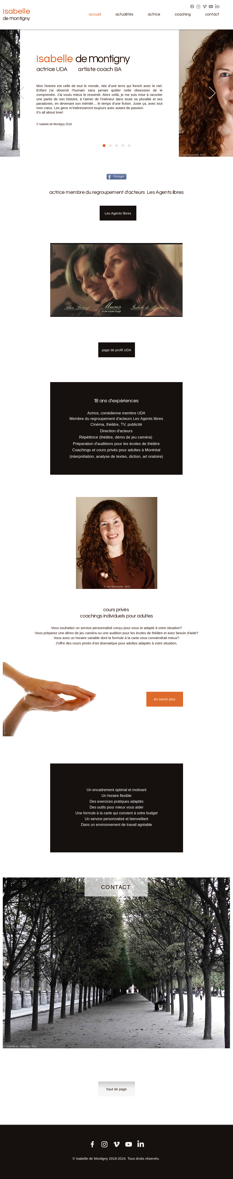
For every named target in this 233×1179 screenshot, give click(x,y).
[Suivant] (212, 93)
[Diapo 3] (129, 145)
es (138, 418)
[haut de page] (116, 1089)
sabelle (17, 11)
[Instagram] (198, 6)
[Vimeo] (204, 6)
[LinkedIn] (217, 6)
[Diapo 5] (122, 145)
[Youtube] (210, 6)
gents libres (153, 418)
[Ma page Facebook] (92, 1144)
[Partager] (116, 176)
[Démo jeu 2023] (116, 1144)
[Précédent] (20, 93)
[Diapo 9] (116, 145)
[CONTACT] (116, 886)
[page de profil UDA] (116, 349)
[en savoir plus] (164, 699)
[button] (128, 14)
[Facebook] (192, 6)
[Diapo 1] (104, 145)
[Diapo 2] (110, 145)
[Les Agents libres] (118, 213)
